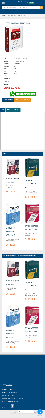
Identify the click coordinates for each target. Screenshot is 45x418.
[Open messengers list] (40, 411)
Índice (3, 110)
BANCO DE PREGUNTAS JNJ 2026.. (31, 183)
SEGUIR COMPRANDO (22, 100)
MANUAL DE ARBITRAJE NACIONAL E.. (11, 231)
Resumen (9, 110)
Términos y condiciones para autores (12, 398)
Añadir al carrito (8, 100)
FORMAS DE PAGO (7, 389)
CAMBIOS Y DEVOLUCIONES (10, 392)
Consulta (16, 110)
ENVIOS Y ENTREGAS (8, 395)
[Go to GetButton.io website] (40, 416)
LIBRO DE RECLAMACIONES (10, 401)
